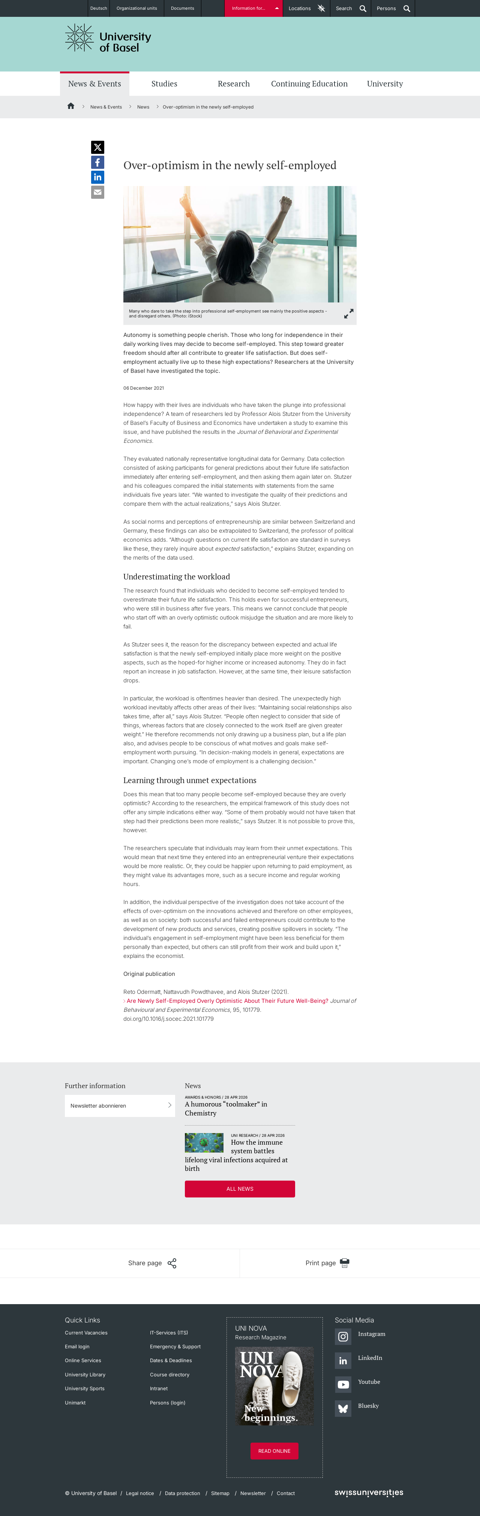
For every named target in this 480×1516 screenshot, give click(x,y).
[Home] (71, 107)
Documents (187, 8)
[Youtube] (357, 1385)
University (385, 83)
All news (240, 1188)
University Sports (85, 1388)
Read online (274, 1451)
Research (234, 83)
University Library (85, 1375)
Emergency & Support (175, 1346)
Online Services (83, 1360)
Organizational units (141, 8)
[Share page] (152, 1263)
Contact (286, 1493)
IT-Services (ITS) (169, 1333)
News (143, 107)
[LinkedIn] (358, 1361)
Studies (164, 83)
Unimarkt (75, 1403)
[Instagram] (360, 1337)
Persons (383, 11)
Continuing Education (309, 83)
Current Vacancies (86, 1333)
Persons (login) (168, 1403)
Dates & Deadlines (171, 1360)
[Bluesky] (357, 1409)
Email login (77, 1346)
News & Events (94, 83)
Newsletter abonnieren (98, 1105)
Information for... (250, 8)
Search (341, 11)
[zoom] (240, 243)
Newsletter (253, 1493)
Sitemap (220, 1493)
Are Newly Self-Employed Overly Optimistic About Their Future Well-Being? (227, 1000)
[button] (97, 147)
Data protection (182, 1493)
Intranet (159, 1388)
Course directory (169, 1375)
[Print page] (327, 1263)
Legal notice (140, 1493)
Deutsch (98, 8)
